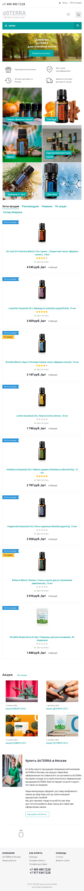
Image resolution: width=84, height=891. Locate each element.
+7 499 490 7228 (13, 4)
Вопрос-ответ (63, 860)
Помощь (61, 853)
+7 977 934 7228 (40, 872)
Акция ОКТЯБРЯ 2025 (57, 743)
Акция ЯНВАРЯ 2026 (16, 708)
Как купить (35, 853)
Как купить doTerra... (37, 814)
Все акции (22, 675)
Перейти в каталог (41, 53)
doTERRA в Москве (11, 857)
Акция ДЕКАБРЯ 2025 (57, 708)
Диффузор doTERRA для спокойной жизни (42, 43)
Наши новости (9, 860)
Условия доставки (38, 864)
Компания (8, 853)
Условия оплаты (37, 860)
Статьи (59, 857)
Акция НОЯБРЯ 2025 (16, 743)
